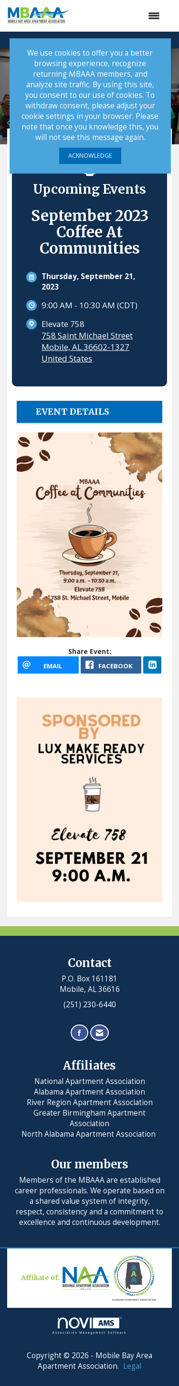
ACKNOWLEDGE (90, 155)
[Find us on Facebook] (79, 1033)
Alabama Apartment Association (89, 1092)
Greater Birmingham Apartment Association (89, 1118)
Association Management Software (90, 1325)
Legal (132, 1366)
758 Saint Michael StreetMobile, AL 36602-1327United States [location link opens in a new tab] (87, 347)
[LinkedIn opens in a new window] (152, 665)
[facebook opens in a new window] (111, 665)
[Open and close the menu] (120, 15)
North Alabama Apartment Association (89, 1134)
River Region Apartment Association (90, 1102)
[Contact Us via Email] (99, 1033)
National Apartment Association (89, 1081)
